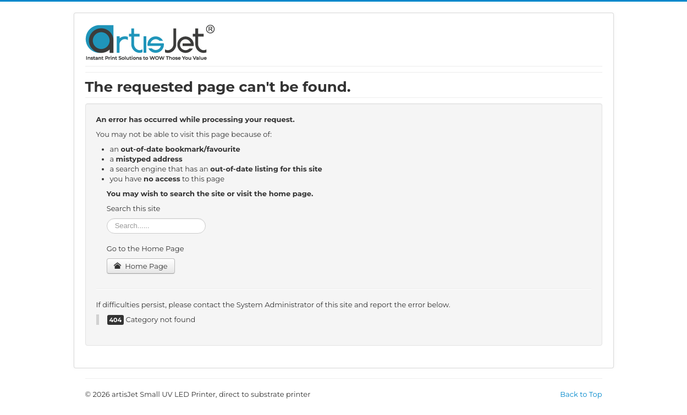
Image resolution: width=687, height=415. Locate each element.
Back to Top (581, 394)
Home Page (141, 266)
